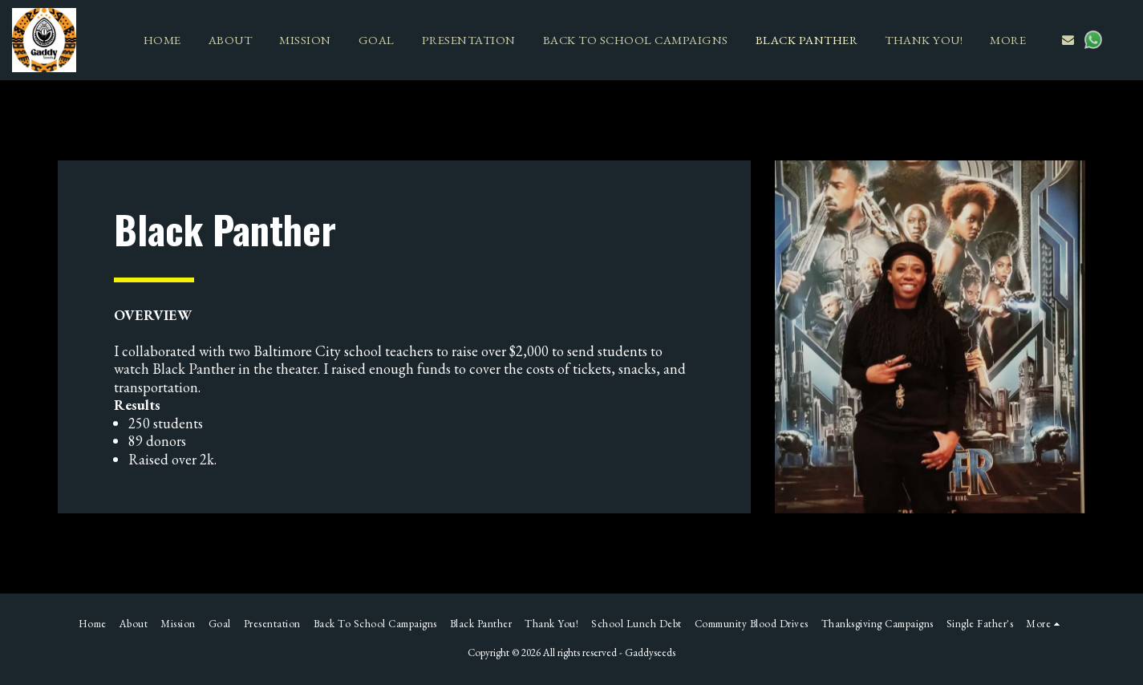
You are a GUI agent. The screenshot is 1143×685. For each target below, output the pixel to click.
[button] (1068, 40)
